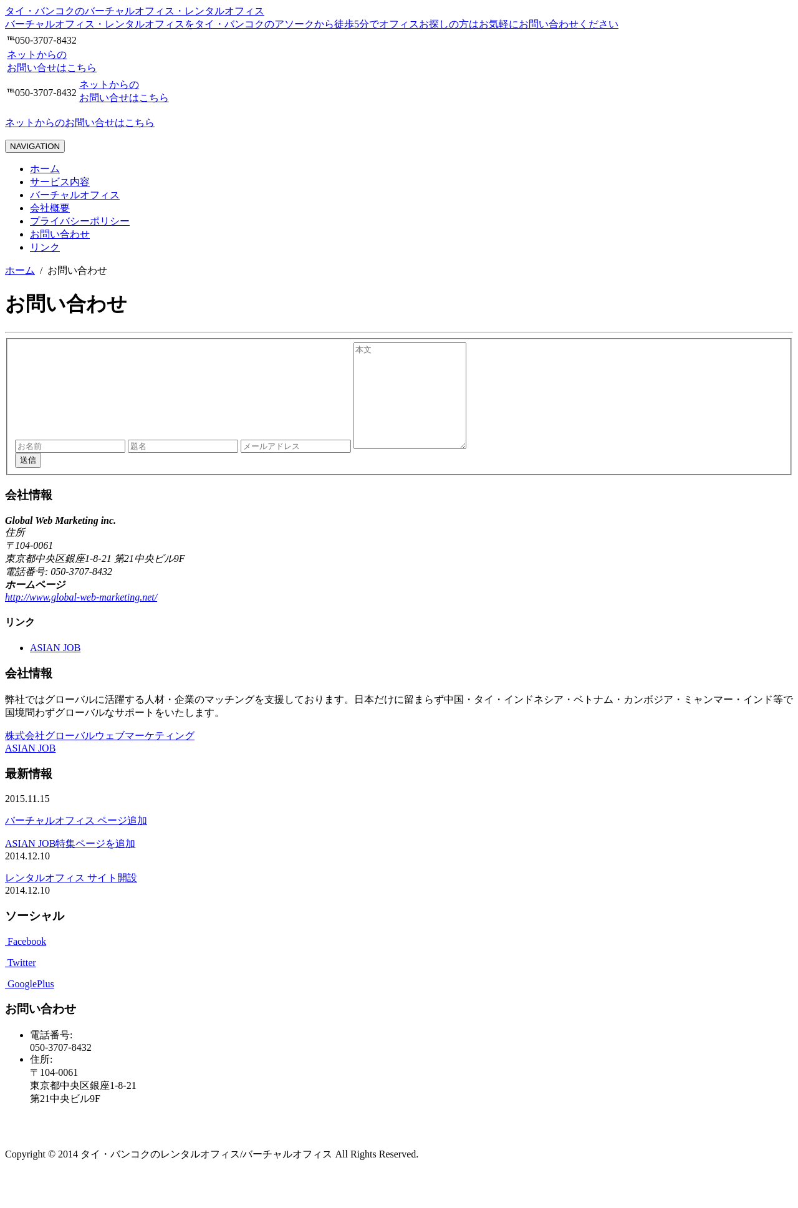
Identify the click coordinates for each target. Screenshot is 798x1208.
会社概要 (50, 208)
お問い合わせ (60, 234)
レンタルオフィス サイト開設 (71, 898)
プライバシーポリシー (80, 221)
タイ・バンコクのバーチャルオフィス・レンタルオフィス (134, 11)
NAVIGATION (35, 146)
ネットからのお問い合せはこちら (80, 122)
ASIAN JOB (55, 668)
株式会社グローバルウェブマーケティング (100, 756)
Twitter (20, 983)
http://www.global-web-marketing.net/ (81, 617)
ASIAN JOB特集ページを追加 (70, 864)
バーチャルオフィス (75, 195)
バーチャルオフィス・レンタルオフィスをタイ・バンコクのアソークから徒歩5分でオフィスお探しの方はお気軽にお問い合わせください (311, 24)
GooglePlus (29, 1004)
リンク (45, 247)
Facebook (25, 962)
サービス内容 (60, 181)
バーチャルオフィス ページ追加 (76, 841)
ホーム (45, 168)
